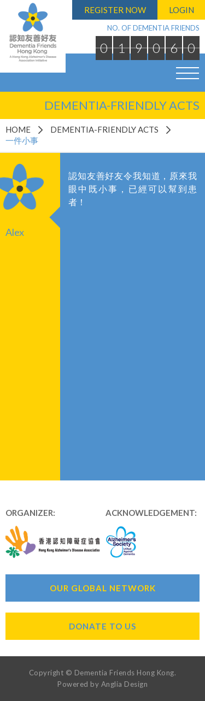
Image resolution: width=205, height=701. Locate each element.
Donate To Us (102, 626)
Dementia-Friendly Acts (104, 129)
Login (181, 10)
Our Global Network (103, 588)
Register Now (115, 10)
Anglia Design (124, 684)
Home (18, 129)
